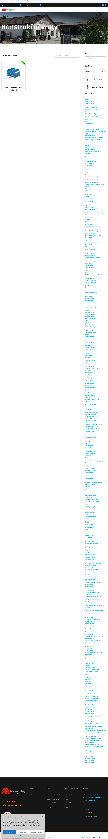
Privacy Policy (20, 835)
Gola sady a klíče (90, 314)
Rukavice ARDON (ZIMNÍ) (92, 428)
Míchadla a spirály (90, 332)
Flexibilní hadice (90, 451)
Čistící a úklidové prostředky (93, 563)
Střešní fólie (89, 646)
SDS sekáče (88, 385)
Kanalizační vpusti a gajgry (93, 461)
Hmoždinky (88, 497)
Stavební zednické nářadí (92, 368)
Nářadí (87, 310)
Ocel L (87, 286)
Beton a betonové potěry (92, 227)
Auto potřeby (89, 584)
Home (3, 39)
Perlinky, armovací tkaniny (93, 738)
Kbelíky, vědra (89, 372)
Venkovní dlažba (90, 135)
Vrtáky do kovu (89, 392)
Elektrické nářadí (90, 330)
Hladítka (87, 370)
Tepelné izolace (90, 705)
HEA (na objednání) (91, 280)
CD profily (88, 677)
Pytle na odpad (89, 366)
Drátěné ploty (89, 123)
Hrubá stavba (89, 173)
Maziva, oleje (89, 586)
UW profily (88, 683)
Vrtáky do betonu (90, 387)
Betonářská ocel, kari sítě (92, 175)
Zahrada (87, 145)
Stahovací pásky (90, 527)
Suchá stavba (89, 659)
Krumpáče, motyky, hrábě (92, 399)
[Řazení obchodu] (67, 55)
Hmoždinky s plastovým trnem (94, 721)
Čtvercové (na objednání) (92, 273)
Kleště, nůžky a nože (91, 318)
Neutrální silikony (90, 548)
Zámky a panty (89, 760)
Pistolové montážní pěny (92, 592)
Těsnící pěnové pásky (91, 671)
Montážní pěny (89, 590)
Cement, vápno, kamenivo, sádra (94, 184)
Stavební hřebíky (90, 509)
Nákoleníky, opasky (91, 414)
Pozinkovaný (89, 265)
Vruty (34, 39)
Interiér (87, 486)
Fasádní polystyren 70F (92, 744)
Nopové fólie (89, 300)
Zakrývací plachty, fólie (92, 151)
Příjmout (9, 832)
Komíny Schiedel (90, 209)
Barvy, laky (88, 99)
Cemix (87, 215)
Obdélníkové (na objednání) (93, 275)
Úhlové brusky (89, 336)
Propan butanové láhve (92, 129)
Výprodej (88, 751)
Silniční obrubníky (90, 114)
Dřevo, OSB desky (90, 161)
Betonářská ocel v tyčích (92, 177)
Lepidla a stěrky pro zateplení (94, 726)
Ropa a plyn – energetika (53, 794)
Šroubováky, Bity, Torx (91, 327)
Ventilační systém (90, 470)
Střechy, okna (89, 617)
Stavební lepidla (90, 233)
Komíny (87, 205)
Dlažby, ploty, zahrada (91, 107)
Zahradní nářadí (90, 395)
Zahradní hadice (90, 149)
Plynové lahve (68, 805)
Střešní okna (89, 650)
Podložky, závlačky (90, 516)
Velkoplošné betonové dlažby (94, 137)
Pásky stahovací (90, 363)
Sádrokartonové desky (92, 687)
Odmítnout (23, 832)
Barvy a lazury (89, 97)
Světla (87, 334)
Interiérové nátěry (90, 307)
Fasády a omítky (90, 484)
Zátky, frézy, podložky (91, 723)
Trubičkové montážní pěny (93, 596)
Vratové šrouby (89, 524)
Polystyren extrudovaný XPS (93, 740)
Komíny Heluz (89, 207)
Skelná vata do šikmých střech (94, 733)
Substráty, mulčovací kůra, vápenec (95, 131)
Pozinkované (89, 537)
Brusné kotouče (90, 347)
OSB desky (88, 163)
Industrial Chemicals (52, 805)
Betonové (88, 455)
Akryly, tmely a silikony (92, 543)
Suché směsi (89, 224)
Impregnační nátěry (91, 573)
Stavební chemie (90, 541)
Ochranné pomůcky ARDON (93, 424)
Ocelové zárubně (90, 758)
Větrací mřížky (89, 476)
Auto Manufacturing (52, 802)
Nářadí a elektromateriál (71, 797)
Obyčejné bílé (89, 691)
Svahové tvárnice (90, 133)
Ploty (86, 121)
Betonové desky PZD (91, 182)
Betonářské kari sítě (91, 292)
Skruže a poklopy (90, 468)
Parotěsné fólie (89, 663)
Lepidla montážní (90, 579)
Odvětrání (88, 441)
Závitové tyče (89, 535)
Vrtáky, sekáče (89, 383)
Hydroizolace (89, 296)
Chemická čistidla (90, 565)
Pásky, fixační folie (90, 360)
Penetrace (88, 602)
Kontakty (31, 794)
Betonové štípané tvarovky (93, 243)
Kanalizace (88, 200)
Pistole (87, 374)
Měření (87, 353)
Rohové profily (89, 711)
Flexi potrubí (89, 472)
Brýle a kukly (89, 418)
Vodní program (89, 378)
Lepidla (87, 575)
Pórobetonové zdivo (91, 247)
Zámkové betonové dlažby (93, 139)
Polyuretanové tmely (91, 550)
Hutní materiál (68, 794)
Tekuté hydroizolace (91, 303)
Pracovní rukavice (90, 437)
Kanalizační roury (90, 453)
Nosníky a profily (90, 278)
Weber (87, 221)
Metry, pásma (89, 355)
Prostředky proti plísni (91, 569)
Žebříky (87, 153)
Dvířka (87, 443)
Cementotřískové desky (92, 661)
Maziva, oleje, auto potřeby (93, 582)
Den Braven (88, 217)
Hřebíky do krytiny (90, 507)
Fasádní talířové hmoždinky (93, 717)
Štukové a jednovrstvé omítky (94, 235)
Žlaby (86, 157)
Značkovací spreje (90, 613)
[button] (43, 817)
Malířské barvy (89, 103)
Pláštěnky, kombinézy (91, 434)
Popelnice (88, 127)
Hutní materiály (89, 253)
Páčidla (87, 320)
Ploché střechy (89, 627)
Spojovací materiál (25, 39)
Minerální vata (89, 728)
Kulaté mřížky (89, 478)
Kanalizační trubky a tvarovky (93, 202)
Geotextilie (88, 194)
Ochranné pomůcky (91, 412)
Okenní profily (89, 709)
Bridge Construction (52, 807)
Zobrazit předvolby (37, 832)
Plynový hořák (89, 325)
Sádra (87, 189)
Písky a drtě (88, 119)
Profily (87, 675)
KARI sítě (88, 179)
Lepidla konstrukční (91, 577)
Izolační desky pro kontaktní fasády (95, 730)
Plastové (87, 457)
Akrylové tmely (89, 546)
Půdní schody (89, 634)
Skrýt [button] (26, 1)
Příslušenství (89, 552)
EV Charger (88, 170)
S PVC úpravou (89, 267)
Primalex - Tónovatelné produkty (95, 482)
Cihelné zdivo (89, 245)
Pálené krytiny (89, 623)
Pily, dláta (88, 323)
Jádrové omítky (89, 229)
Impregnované (89, 689)
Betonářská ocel (90, 255)
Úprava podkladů (90, 491)
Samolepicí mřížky (90, 667)
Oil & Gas (67, 807)
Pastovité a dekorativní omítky (94, 213)
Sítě (86, 290)
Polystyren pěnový (90, 742)
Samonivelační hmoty (91, 231)
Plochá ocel (88, 288)
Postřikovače (89, 380)
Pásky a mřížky (89, 665)
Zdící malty (88, 237)
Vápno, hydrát (89, 191)
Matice (87, 514)
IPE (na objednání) (90, 282)
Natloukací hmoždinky (91, 499)
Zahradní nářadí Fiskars (92, 405)
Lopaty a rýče (89, 401)
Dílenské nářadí (89, 312)
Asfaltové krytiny (90, 621)
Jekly (86, 270)
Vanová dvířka (89, 448)
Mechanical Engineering (53, 799)
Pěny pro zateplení (90, 736)
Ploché (87, 519)
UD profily (88, 681)
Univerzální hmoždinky (92, 501)
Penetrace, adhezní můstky (93, 600)
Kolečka (87, 397)
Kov (86, 489)
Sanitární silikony (90, 554)
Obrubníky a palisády (91, 110)
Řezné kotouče (89, 350)
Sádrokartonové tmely (91, 696)
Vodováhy (88, 357)
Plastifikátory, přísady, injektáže (94, 605)
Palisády (87, 112)
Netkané (87, 196)
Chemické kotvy (90, 557)
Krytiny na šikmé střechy (92, 619)
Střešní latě (88, 165)
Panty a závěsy (89, 762)
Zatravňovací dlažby (91, 142)
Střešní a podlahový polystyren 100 (95, 746)
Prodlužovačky (89, 342)
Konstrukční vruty (90, 532)
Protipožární (89, 594)
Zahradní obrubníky (91, 116)
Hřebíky (87, 505)
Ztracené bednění (90, 249)
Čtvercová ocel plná (91, 261)
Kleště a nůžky (89, 316)
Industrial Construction (53, 797)
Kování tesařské (90, 512)
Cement (87, 186)
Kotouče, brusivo (90, 345)
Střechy (67, 799)
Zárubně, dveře (89, 754)
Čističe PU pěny (89, 567)
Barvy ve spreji (89, 101)
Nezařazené (89, 409)
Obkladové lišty (89, 463)
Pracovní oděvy (89, 431)
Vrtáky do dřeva (89, 390)
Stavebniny (68, 802)
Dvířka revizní (89, 445)
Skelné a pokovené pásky (92, 669)
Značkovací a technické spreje (94, 610)
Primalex (87, 219)
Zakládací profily (90, 713)
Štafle (87, 147)
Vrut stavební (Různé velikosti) (13, 88)
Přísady (87, 607)
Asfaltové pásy (89, 298)
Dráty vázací (88, 263)
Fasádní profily (89, 707)
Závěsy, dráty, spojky (91, 700)
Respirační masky (90, 420)
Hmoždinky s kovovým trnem (93, 719)
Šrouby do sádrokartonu (92, 698)
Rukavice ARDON (90, 426)
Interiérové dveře (90, 756)
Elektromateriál (89, 340)
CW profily (88, 679)
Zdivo (87, 240)
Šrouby (87, 522)
